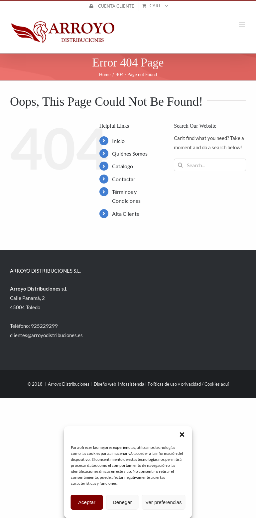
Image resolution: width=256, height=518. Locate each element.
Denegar (122, 502)
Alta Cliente (125, 213)
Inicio (118, 141)
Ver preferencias (163, 502)
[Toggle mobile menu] (242, 24)
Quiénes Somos (130, 153)
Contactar (123, 179)
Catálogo (122, 166)
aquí (225, 384)
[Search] (180, 165)
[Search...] (210, 165)
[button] (182, 434)
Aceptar (86, 502)
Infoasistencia (131, 384)
